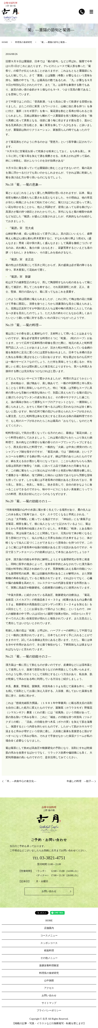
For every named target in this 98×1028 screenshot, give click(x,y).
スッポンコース (49, 943)
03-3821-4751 (52, 857)
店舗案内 (49, 928)
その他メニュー (49, 958)
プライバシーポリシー (49, 1010)
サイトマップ (49, 1003)
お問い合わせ (49, 891)
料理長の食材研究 (23, 42)
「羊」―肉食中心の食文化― (20, 781)
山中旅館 (49, 980)
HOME (5, 42)
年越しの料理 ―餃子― (80, 781)
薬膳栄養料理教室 (49, 965)
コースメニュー (49, 935)
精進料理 (49, 950)
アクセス (49, 988)
